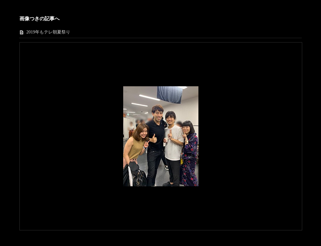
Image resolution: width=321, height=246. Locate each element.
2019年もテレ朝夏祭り (48, 32)
